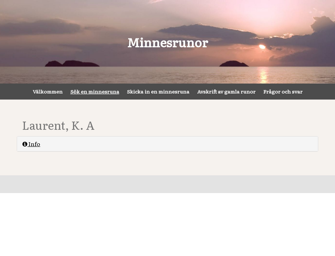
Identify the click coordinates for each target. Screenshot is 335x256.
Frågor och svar (283, 91)
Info (31, 143)
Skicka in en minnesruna (158, 91)
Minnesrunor (167, 42)
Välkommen (48, 91)
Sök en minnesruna (94, 91)
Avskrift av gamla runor (226, 91)
